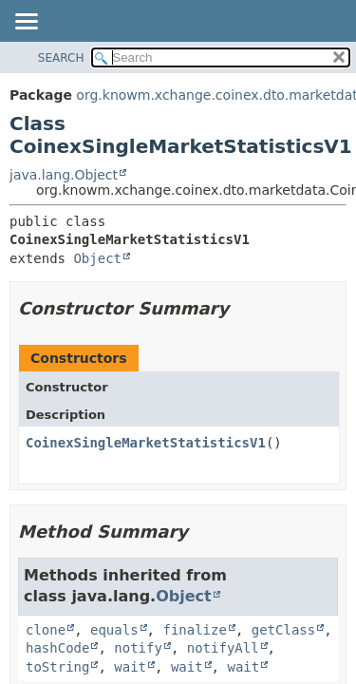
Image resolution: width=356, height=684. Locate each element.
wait (130, 666)
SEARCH (61, 58)
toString (57, 666)
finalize (194, 629)
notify (138, 648)
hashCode (57, 648)
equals (114, 629)
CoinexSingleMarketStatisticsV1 (146, 442)
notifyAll (223, 648)
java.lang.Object (63, 174)
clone (46, 629)
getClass (283, 629)
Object (97, 258)
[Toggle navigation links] (25, 23)
